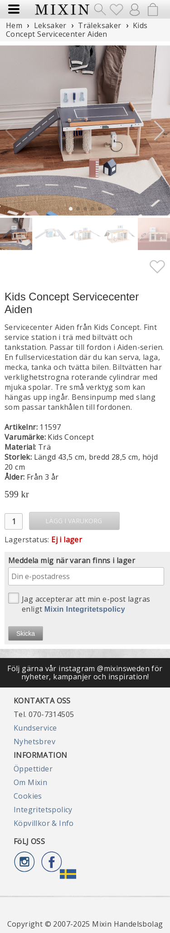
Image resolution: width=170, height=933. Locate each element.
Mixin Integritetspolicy (84, 609)
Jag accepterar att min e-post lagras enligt (79, 603)
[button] (159, 131)
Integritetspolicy (43, 810)
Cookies (28, 796)
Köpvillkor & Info (44, 823)
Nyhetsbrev (34, 741)
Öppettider (33, 769)
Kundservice (35, 728)
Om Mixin (30, 782)
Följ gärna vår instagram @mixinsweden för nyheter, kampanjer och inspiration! (84, 672)
